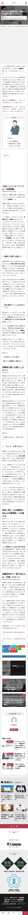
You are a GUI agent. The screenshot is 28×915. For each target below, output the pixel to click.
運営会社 (6, 902)
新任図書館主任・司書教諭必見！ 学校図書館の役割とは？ (7, 816)
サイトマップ (21, 904)
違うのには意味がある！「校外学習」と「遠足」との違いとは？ (6, 798)
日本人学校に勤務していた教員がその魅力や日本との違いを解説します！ (21, 817)
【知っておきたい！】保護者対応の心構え (20, 766)
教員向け (5, 17)
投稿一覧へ (13, 729)
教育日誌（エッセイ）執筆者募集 (14, 899)
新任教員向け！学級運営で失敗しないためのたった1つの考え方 (20, 757)
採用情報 (21, 897)
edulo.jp (19, 907)
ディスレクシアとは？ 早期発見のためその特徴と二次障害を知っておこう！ (20, 745)
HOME (4, 26)
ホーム (6, 897)
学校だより (19, 913)
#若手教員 (20, 18)
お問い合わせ (13, 897)
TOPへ (25, 913)
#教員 (10, 18)
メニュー (14, 913)
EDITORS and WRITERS (9, 904)
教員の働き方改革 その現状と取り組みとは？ (21, 797)
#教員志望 (15, 18)
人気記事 (8, 913)
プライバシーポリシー (17, 902)
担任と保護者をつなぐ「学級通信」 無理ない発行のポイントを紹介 (13, 109)
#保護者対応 (6, 18)
